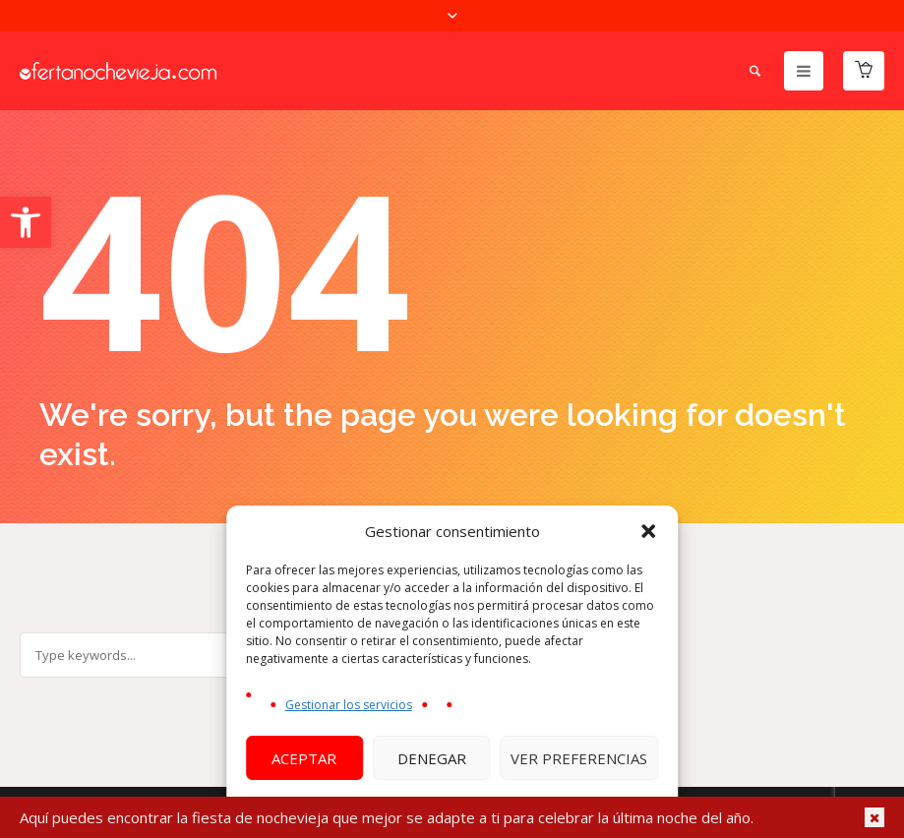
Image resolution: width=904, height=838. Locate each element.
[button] (25, 222)
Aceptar (303, 758)
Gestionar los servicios (348, 704)
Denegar (431, 758)
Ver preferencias (579, 758)
